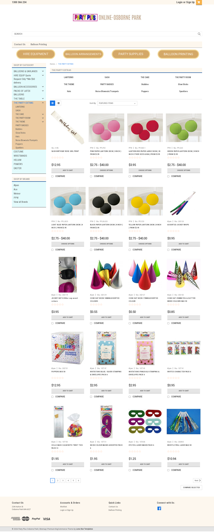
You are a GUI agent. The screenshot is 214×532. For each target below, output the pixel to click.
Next (198, 480)
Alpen (16, 185)
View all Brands (21, 201)
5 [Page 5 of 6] (73, 480)
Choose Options (106, 170)
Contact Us (19, 44)
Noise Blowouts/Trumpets (27, 140)
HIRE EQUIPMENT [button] (35, 54)
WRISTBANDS (20, 155)
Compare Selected (191, 487)
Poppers (19, 144)
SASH (18, 110)
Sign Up (190, 2)
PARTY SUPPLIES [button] (130, 54)
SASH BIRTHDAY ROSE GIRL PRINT (65, 151)
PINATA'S (18, 164)
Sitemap (42, 529)
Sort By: (93, 103)
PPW (16, 197)
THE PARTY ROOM (23, 118)
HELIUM (17, 160)
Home (52, 64)
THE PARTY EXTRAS (23, 102)
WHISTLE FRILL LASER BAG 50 (179, 445)
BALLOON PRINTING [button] (178, 54)
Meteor (17, 193)
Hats (17, 136)
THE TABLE (19, 98)
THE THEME (20, 121)
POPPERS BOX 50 (58, 372)
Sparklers (19, 147)
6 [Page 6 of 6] (78, 480)
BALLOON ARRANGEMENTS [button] (83, 54)
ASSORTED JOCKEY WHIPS (178, 225)
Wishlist (63, 507)
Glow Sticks (21, 133)
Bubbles (19, 129)
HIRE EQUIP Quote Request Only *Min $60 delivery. (24, 79)
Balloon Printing (39, 44)
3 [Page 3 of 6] (62, 480)
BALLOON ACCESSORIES (25, 86)
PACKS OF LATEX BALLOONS (22, 93)
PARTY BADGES (22, 125)
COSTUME (18, 151)
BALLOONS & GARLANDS (25, 71)
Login (179, 2)
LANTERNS (20, 107)
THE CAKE (20, 114)
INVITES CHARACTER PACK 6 (179, 372)
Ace (15, 189)
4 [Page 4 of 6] (68, 480)
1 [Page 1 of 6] (52, 480)
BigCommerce (61, 529)
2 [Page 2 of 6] (57, 480)
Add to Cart (68, 170)
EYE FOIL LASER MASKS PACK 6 (141, 445)
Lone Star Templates (84, 529)
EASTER (17, 168)
